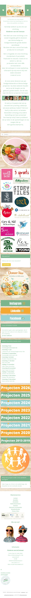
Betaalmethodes (15, 509)
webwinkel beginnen (9, 595)
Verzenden (15, 502)
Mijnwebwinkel (23, 595)
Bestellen (15, 500)
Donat (2, 572)
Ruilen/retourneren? (15, 503)
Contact (15, 498)
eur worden (7, 572)
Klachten (15, 505)
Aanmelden (6, 264)
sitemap (23, 592)
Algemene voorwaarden (15, 507)
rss (26, 592)
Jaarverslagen (4, 574)
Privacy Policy (15, 511)
